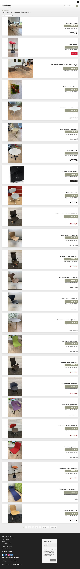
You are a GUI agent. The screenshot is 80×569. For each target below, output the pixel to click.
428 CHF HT (74, 471)
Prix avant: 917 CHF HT (71, 367)
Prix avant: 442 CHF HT (71, 515)
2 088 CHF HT (74, 259)
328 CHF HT (74, 344)
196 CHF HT (74, 238)
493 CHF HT (74, 110)
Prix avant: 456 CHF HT (71, 198)
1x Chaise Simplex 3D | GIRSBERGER (68, 426)
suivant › (45, 527)
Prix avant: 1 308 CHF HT (71, 494)
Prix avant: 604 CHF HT (71, 176)
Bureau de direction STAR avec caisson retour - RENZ (64, 64)
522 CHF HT (74, 428)
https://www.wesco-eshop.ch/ (10, 557)
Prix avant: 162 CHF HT (71, 92)
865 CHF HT (74, 216)
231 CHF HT (74, 450)
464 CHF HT (74, 492)
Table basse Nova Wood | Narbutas (67, 320)
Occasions (5, 10)
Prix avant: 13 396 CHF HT (71, 70)
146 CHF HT (74, 89)
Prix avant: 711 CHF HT (71, 431)
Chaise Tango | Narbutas (70, 447)
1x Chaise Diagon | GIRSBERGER (69, 256)
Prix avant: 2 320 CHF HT (71, 261)
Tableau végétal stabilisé (70, 86)
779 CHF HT (74, 365)
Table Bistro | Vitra (72, 150)
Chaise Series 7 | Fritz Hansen (69, 298)
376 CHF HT (74, 195)
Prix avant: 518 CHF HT (71, 325)
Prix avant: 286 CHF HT (71, 240)
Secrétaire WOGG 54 (72, 23)
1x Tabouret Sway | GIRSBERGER (69, 468)
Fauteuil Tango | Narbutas (70, 341)
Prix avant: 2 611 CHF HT (71, 28)
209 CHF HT (74, 407)
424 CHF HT (74, 280)
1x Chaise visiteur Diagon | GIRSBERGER (66, 214)
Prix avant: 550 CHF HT (71, 134)
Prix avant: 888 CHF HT (71, 49)
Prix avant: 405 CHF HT (71, 304)
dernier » (53, 527)
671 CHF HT (74, 386)
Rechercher (67, 6)
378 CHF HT (74, 132)
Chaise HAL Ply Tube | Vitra (70, 510)
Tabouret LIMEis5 (73, 44)
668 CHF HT (74, 153)
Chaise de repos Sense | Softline (68, 489)
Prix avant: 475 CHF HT (71, 473)
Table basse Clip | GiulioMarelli (69, 108)
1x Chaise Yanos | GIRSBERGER (69, 362)
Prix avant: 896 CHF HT (71, 388)
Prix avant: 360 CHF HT (71, 452)
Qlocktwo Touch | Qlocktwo (70, 171)
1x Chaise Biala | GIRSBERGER (69, 383)
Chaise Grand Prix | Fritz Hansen (68, 277)
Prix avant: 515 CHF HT (71, 346)
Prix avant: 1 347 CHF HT (71, 219)
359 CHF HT (74, 513)
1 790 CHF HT (74, 26)
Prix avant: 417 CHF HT (71, 409)
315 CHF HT (74, 322)
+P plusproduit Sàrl (16, 564)
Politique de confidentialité (9, 561)
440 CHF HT (74, 47)
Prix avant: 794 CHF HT (71, 155)
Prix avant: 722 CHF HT (71, 113)
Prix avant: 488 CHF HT (71, 282)
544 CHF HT (74, 174)
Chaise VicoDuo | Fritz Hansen (69, 235)
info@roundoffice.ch (7, 551)
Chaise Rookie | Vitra (72, 192)
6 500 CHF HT (74, 68)
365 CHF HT (74, 301)
